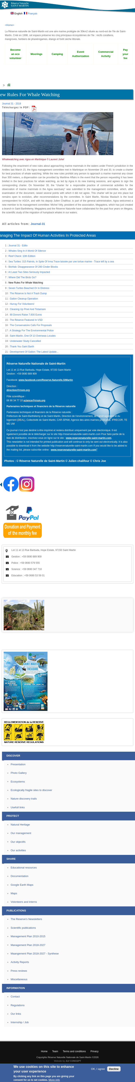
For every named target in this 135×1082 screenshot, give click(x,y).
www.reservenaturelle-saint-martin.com (88, 438)
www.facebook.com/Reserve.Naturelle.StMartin (45, 380)
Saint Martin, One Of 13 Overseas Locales (32, 335)
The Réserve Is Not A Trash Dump (28, 293)
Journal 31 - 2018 (11, 103)
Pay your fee (125, 54)
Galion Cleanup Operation (24, 298)
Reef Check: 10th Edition (22, 256)
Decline (114, 1068)
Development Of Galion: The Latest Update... (34, 351)
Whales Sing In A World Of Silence (27, 250)
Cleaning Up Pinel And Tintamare (28, 309)
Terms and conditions (74, 1051)
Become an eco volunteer (15, 54)
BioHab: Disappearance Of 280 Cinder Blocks (33, 266)
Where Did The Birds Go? (22, 277)
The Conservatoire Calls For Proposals (31, 325)
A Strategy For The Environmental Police (32, 330)
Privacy (94, 1051)
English (17, 13)
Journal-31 (38, 223)
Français (30, 13)
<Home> (9, 25)
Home (8, 85)
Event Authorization (80, 54)
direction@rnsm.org (18, 390)
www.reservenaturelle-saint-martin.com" (74, 449)
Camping (57, 54)
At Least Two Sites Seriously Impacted (29, 272)
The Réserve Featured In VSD (26, 320)
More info (54, 1079)
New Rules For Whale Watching (26, 282)
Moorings (36, 54)
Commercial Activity (105, 54)
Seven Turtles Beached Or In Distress (29, 288)
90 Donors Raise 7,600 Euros (26, 314)
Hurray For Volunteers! (22, 304)
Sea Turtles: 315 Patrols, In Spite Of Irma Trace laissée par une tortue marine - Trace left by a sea (61, 261)
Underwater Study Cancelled (25, 341)
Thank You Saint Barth (22, 346)
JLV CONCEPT (73, 1061)
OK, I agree (98, 1068)
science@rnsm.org (34, 400)
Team (55, 1051)
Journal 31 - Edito (18, 245)
